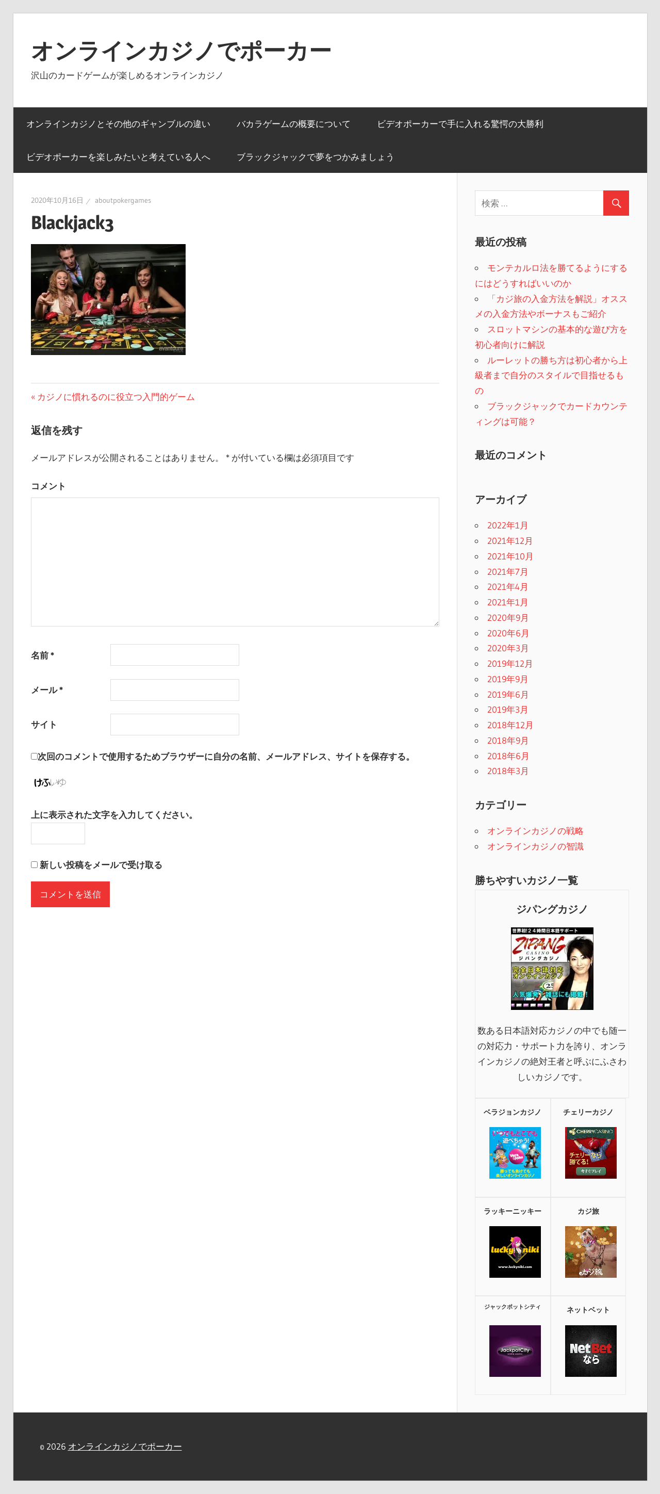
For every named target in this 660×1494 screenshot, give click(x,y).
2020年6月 (508, 633)
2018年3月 (508, 770)
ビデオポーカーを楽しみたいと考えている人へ (118, 156)
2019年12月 (510, 663)
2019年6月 (508, 694)
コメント (48, 485)
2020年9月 (508, 617)
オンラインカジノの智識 (535, 846)
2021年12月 (510, 540)
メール (47, 689)
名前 (42, 655)
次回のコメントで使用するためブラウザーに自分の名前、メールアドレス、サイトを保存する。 (226, 756)
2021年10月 (510, 556)
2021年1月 (508, 602)
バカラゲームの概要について (294, 123)
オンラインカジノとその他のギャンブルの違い (118, 123)
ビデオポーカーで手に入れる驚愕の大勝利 (460, 123)
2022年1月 (508, 525)
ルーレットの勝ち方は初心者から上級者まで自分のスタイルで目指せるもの (551, 375)
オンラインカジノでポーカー (181, 51)
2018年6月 (508, 755)
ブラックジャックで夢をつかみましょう (315, 156)
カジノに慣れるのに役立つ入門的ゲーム (116, 396)
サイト (44, 724)
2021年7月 (508, 571)
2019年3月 (508, 709)
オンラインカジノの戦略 (535, 830)
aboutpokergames (123, 200)
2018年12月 (510, 724)
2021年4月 (508, 586)
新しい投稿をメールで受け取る (101, 864)
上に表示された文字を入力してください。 (114, 814)
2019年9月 (508, 678)
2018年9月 (508, 740)
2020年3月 (508, 647)
